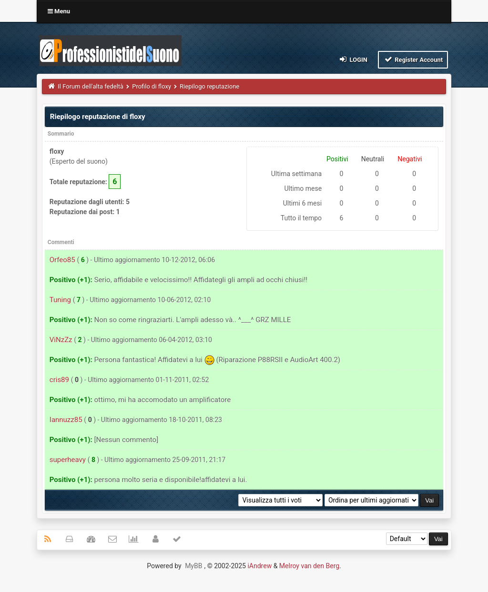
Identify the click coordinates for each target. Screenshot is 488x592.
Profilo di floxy (151, 86)
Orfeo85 (62, 260)
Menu (59, 11)
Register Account (413, 59)
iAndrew (259, 566)
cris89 (59, 379)
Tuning (60, 300)
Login (352, 59)
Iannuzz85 (66, 419)
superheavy (68, 459)
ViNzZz (61, 339)
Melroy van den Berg (309, 566)
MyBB (193, 566)
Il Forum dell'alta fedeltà (90, 86)
